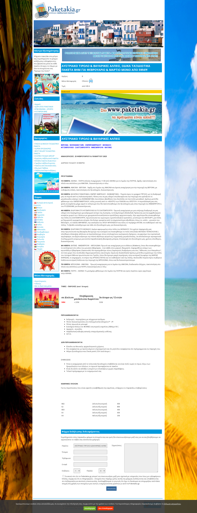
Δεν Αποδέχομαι (105, 508)
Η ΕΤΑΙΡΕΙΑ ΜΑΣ (41, 111)
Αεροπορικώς (40, 281)
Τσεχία (38, 249)
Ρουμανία (39, 241)
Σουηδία (39, 246)
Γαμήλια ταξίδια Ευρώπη (45, 163)
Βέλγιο (38, 207)
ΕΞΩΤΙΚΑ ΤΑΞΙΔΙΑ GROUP (45, 156)
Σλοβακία (39, 244)
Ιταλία (38, 224)
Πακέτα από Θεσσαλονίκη (45, 165)
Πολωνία (39, 239)
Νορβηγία (39, 234)
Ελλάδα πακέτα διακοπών (45, 161)
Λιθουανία (39, 229)
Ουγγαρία (39, 237)
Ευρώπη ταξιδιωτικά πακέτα (46, 158)
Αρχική (37, 104)
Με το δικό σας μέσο (43, 286)
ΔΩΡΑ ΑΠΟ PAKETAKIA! (44, 106)
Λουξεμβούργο (41, 232)
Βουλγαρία (40, 210)
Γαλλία (38, 212)
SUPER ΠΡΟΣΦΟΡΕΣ (43, 148)
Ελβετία (38, 217)
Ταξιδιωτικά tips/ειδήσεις (45, 170)
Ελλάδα (38, 220)
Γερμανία (39, 215)
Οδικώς (38, 283)
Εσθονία (38, 222)
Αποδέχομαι (89, 508)
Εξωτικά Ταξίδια (41, 168)
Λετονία (38, 227)
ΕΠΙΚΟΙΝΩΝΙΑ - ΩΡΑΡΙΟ (44, 109)
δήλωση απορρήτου (172, 504)
